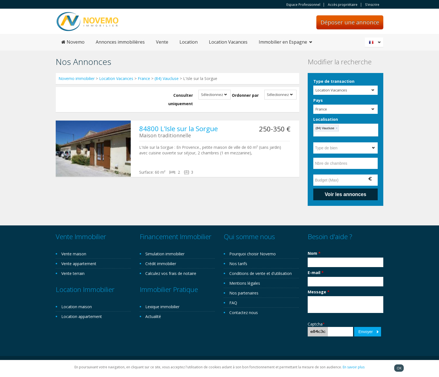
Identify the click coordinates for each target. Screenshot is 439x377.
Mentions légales (244, 283)
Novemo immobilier (77, 78)
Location (188, 42)
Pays (318, 100)
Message (319, 291)
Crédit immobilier (160, 263)
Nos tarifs (238, 263)
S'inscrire (372, 5)
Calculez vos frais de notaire (170, 273)
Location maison (76, 306)
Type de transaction (333, 81)
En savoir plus (354, 367)
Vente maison (73, 253)
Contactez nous (243, 312)
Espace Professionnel (303, 5)
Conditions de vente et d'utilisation (260, 273)
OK (399, 368)
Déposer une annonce (350, 22)
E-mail (316, 272)
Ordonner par (245, 95)
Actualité (153, 316)
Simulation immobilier (165, 253)
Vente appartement (78, 263)
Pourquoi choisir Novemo (252, 253)
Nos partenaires (243, 293)
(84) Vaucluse (167, 78)
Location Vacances (228, 42)
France (144, 78)
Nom (314, 253)
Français (375, 42)
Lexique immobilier (162, 306)
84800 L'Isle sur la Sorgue (178, 128)
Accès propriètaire (343, 5)
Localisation (325, 119)
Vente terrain (73, 273)
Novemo (73, 42)
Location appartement (81, 316)
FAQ (233, 302)
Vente (162, 42)
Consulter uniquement (180, 99)
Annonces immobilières (120, 42)
